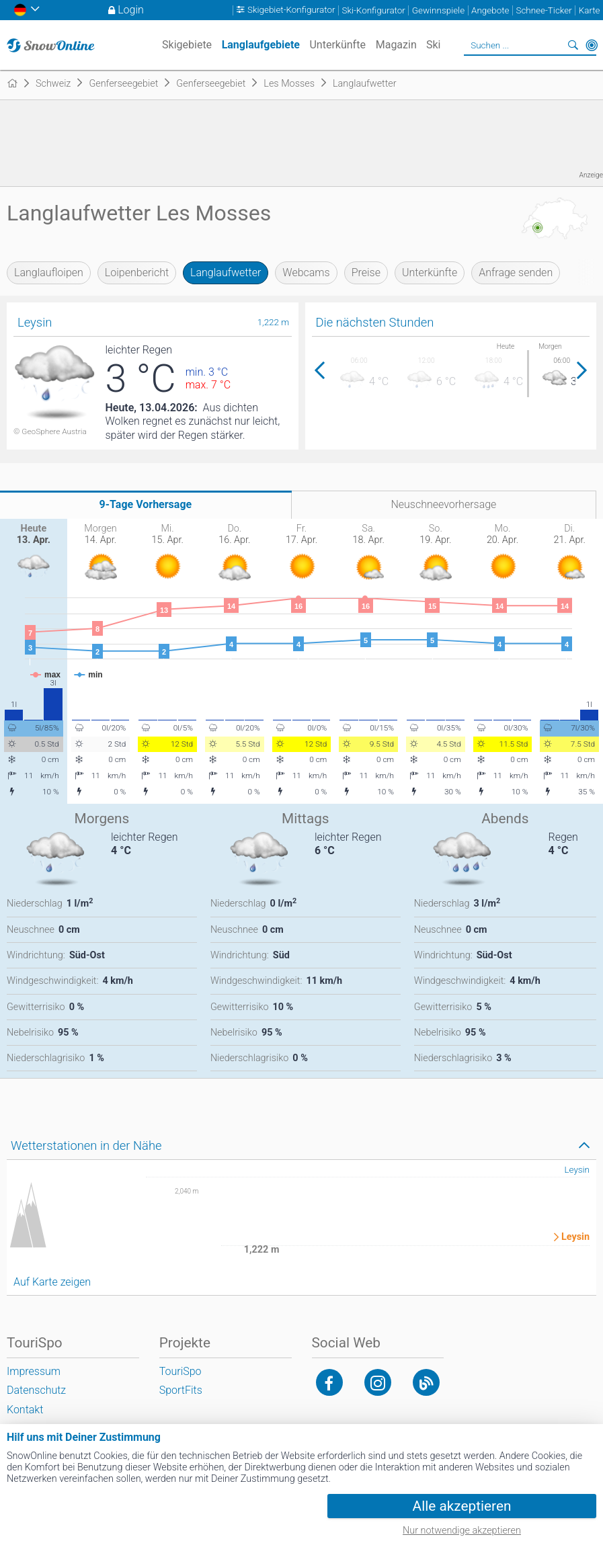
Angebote (490, 10)
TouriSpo (180, 1371)
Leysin (577, 1170)
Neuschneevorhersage (443, 504)
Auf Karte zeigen (52, 1282)
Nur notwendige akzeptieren (462, 1530)
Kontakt (25, 1409)
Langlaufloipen (48, 272)
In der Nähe (591, 45)
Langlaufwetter (225, 272)
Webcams (305, 272)
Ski (433, 44)
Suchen (572, 45)
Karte (589, 10)
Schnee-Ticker (543, 10)
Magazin (396, 44)
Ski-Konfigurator (373, 10)
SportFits (180, 1390)
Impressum (34, 1371)
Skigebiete (187, 44)
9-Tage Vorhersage (145, 504)
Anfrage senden (516, 272)
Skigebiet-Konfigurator (291, 10)
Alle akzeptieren (462, 1506)
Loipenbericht (137, 272)
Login (131, 9)
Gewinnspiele (438, 10)
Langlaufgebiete (261, 44)
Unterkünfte (429, 272)
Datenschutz (36, 1390)
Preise (366, 272)
